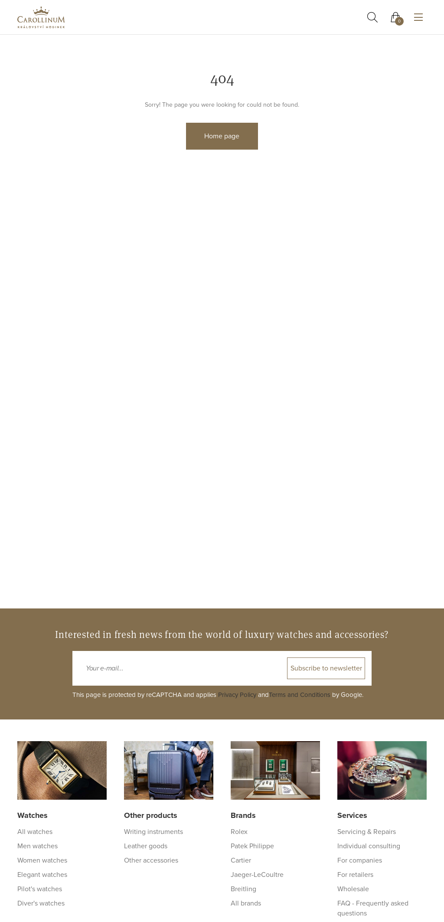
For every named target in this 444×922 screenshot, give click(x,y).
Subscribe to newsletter (326, 668)
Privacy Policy (237, 695)
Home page (221, 136)
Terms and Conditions (299, 695)
